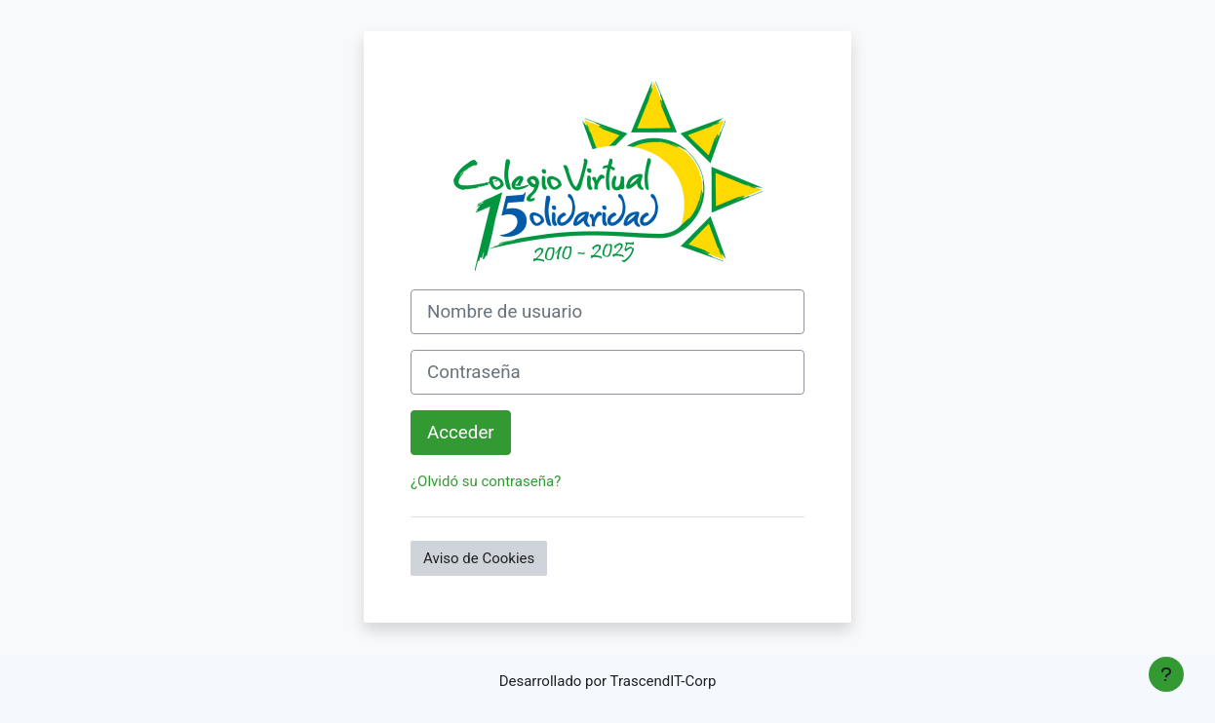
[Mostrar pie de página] (1166, 674)
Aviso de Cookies (478, 558)
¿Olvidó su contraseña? (486, 481)
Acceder (460, 432)
